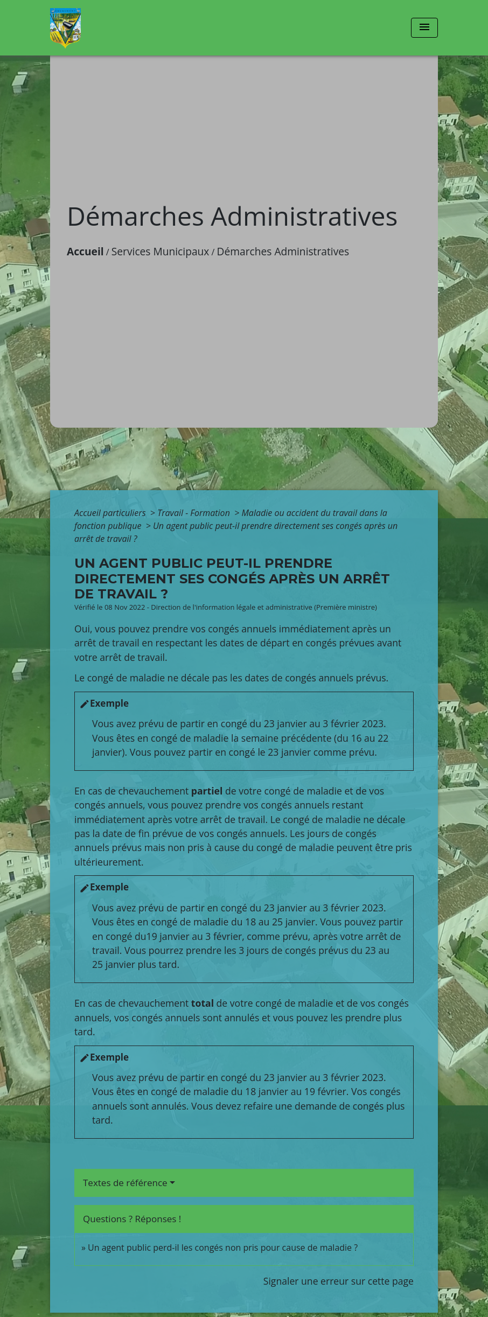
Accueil (85, 251)
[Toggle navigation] (424, 28)
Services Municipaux (160, 251)
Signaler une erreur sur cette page (338, 1280)
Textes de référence (125, 1182)
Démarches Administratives (283, 251)
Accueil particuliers (111, 513)
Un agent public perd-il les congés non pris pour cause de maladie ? (223, 1247)
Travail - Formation (194, 513)
